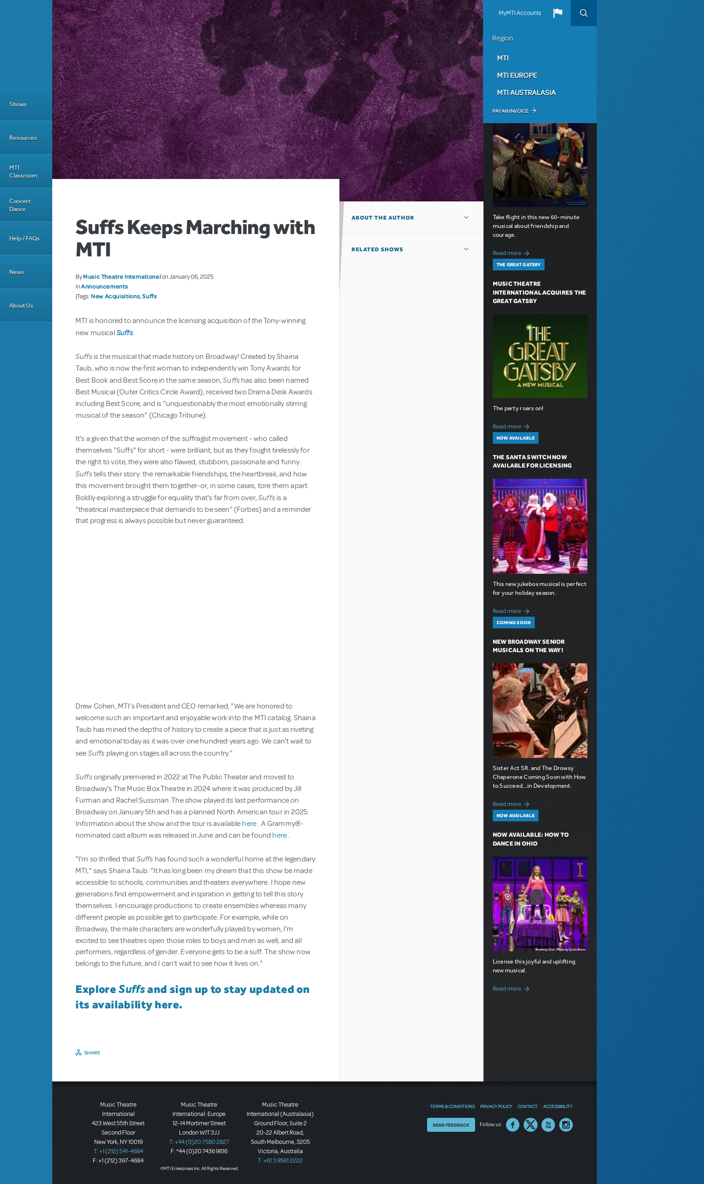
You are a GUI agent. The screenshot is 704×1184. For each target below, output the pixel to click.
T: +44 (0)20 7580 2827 (199, 1142)
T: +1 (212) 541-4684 (118, 1151)
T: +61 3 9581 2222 (280, 1160)
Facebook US (513, 1125)
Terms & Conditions (452, 1106)
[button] (558, 13)
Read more (512, 252)
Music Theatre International (122, 276)
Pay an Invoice (510, 111)
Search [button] (584, 13)
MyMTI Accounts (520, 13)
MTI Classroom (23, 171)
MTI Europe (517, 75)
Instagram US (566, 1125)
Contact (528, 1106)
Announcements (104, 286)
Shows (18, 104)
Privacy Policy (496, 1106)
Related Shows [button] (377, 249)
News (16, 272)
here (250, 823)
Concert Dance (20, 205)
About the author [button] (383, 217)
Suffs (149, 296)
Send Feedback (451, 1125)
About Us (21, 306)
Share (92, 1052)
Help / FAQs (24, 238)
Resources (23, 138)
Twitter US (531, 1125)
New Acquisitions (115, 296)
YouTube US (548, 1125)
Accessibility (557, 1106)
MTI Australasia (526, 92)
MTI (503, 57)
